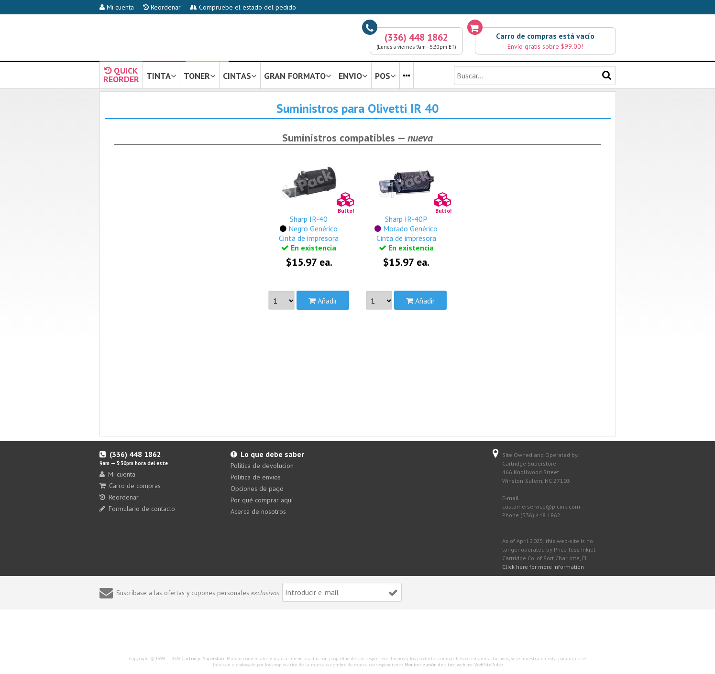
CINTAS (240, 75)
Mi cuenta (116, 7)
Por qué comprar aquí (262, 500)
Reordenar (162, 7)
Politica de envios (256, 477)
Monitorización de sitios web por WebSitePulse (454, 665)
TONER (200, 75)
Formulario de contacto (137, 508)
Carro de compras (130, 485)
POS (385, 75)
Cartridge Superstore (203, 658)
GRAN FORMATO (297, 75)
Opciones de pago (257, 488)
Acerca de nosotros (258, 511)
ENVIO (353, 75)
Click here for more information (543, 566)
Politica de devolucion (262, 465)
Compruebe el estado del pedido (243, 7)
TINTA (161, 75)
